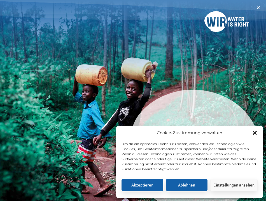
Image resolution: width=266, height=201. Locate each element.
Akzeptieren (142, 185)
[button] (255, 133)
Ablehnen (186, 185)
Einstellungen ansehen (234, 185)
